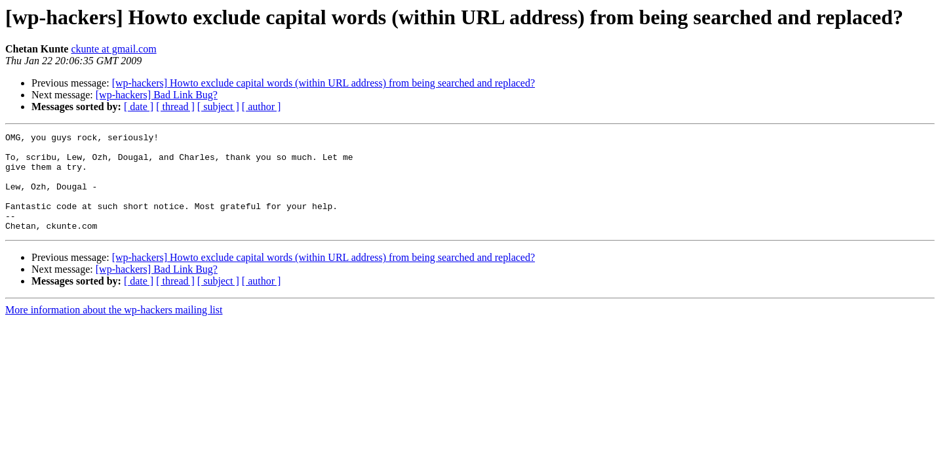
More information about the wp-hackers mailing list (113, 329)
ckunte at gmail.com (113, 48)
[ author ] (261, 106)
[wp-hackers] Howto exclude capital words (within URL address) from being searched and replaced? (323, 82)
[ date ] (138, 106)
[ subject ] (218, 106)
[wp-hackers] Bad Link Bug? (157, 94)
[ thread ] (175, 106)
